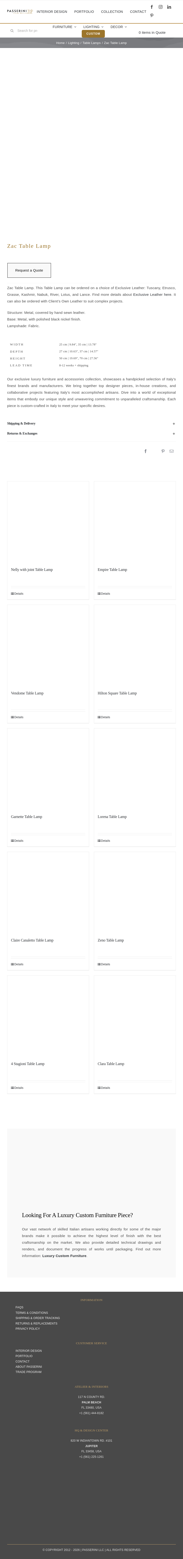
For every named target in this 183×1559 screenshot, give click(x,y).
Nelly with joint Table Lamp (32, 570)
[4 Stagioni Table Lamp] (48, 1016)
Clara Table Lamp (111, 1064)
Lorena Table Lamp (112, 817)
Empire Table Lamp (112, 570)
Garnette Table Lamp (26, 817)
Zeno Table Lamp (111, 940)
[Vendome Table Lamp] (48, 645)
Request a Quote (29, 270)
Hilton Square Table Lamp (117, 693)
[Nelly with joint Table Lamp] (48, 522)
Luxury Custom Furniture (86, 1215)
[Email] (171, 451)
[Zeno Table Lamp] (135, 892)
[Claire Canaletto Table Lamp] (48, 892)
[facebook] (152, 7)
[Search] (12, 31)
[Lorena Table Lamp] (135, 769)
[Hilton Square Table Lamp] (135, 645)
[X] (154, 451)
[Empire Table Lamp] (135, 522)
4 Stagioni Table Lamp (28, 1064)
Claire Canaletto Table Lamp (32, 940)
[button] (91, 424)
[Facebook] (145, 451)
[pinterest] (152, 15)
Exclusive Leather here (152, 294)
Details (18, 593)
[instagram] (161, 7)
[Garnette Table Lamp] (48, 769)
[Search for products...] (25, 31)
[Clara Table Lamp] (135, 1016)
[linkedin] (169, 7)
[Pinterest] (163, 451)
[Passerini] (20, 11)
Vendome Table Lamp (27, 693)
